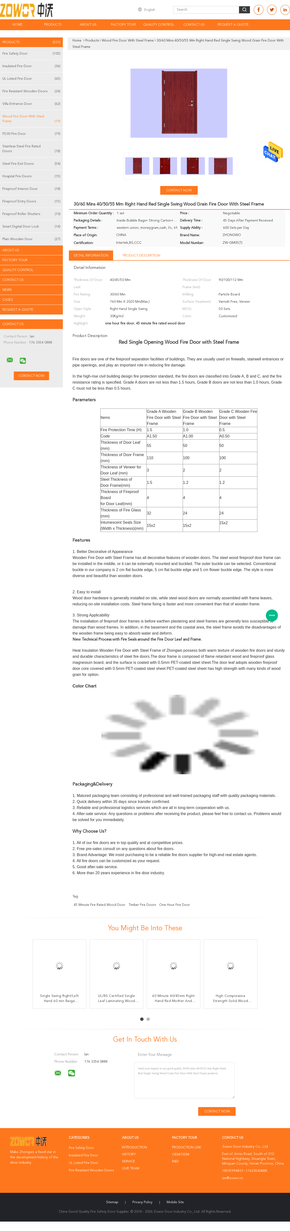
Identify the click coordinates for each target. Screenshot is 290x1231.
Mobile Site (175, 1202)
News (7, 290)
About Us (88, 24)
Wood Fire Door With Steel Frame (31, 119)
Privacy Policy (142, 1202)
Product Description (141, 255)
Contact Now (179, 190)
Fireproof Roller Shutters (31, 214)
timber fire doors (142, 905)
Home (17, 24)
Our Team (130, 1168)
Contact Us (194, 24)
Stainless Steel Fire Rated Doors (31, 149)
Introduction (134, 1147)
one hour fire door (174, 905)
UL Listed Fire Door (31, 78)
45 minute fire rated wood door (99, 905)
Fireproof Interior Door (31, 188)
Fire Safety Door (31, 53)
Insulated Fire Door (31, 66)
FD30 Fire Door (31, 133)
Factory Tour (123, 24)
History (129, 1154)
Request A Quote (233, 24)
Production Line (186, 1147)
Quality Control (158, 24)
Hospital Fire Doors (31, 176)
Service (128, 1161)
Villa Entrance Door (31, 103)
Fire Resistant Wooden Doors (31, 91)
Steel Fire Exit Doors (31, 163)
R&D (175, 1161)
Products (53, 24)
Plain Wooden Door (31, 239)
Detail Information (91, 255)
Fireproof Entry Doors (31, 201)
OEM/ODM (180, 1154)
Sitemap (112, 1202)
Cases (7, 299)
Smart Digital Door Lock (31, 226)
